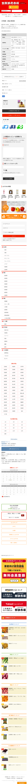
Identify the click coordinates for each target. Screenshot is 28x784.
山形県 (13, 372)
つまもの (6, 355)
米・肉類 (5, 321)
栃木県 (13, 375)
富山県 (13, 384)
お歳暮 (14, 530)
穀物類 (5, 289)
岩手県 (22, 366)
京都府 (13, 390)
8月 (13, 427)
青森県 (13, 366)
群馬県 (22, 372)
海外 (22, 411)
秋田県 (5, 369)
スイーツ (6, 335)
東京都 (13, 378)
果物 (4, 298)
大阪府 (22, 390)
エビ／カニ (6, 255)
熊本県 (13, 408)
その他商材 (5, 350)
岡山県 (5, 396)
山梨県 (5, 375)
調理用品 (6, 352)
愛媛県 (22, 402)
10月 (5, 430)
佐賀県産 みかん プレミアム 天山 (17, 696)
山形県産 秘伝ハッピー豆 (14, 666)
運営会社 (13, 776)
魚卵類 (5, 269)
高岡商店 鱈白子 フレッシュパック (17, 635)
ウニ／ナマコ (7, 261)
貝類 (5, 252)
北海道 (5, 366)
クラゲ (5, 264)
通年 (5, 433)
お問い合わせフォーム (14, 448)
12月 (22, 430)
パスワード (14, 229)
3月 (22, 422)
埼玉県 (5, 378)
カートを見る (14, 7)
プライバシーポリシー (20, 776)
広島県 (13, 396)
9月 (22, 427)
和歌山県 (22, 393)
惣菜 (5, 338)
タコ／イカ (6, 258)
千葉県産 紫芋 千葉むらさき (15, 673)
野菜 (4, 272)
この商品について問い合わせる (14, 115)
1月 (5, 422)
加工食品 (5, 327)
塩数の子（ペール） (13, 643)
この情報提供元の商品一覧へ (14, 110)
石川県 (22, 384)
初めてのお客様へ (17, 14)
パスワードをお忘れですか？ (9, 238)
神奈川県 (22, 378)
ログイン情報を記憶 (8, 232)
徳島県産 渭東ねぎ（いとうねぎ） (16, 658)
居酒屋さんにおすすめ (14, 534)
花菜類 (5, 295)
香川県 (22, 399)
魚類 (5, 249)
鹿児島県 (5, 411)
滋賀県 (5, 390)
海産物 (5, 332)
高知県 (5, 402)
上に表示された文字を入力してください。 (12, 172)
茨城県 (5, 372)
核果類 (5, 309)
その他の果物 (7, 318)
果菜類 (5, 278)
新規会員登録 (4, 14)
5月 (13, 424)
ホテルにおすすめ (14, 538)
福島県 (22, 369)
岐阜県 (13, 381)
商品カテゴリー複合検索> (14, 517)
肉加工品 (6, 330)
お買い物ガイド (8, 16)
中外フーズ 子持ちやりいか (15, 726)
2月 (13, 422)
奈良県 (13, 393)
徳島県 (13, 402)
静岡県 (5, 381)
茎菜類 (5, 284)
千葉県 (22, 375)
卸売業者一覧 (7, 776)
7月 (5, 427)
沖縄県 (13, 411)
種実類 (5, 292)
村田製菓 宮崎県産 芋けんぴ (15, 718)
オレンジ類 (6, 304)
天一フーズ (6, 121)
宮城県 (13, 369)
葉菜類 (5, 275)
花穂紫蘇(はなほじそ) (13, 757)
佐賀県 (13, 405)
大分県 (5, 408)
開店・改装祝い (14, 542)
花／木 (5, 358)
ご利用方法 (24, 14)
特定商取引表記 (20, 778)
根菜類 (5, 281)
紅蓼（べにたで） (13, 749)
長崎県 (22, 405)
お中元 (14, 526)
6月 (22, 424)
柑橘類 (5, 301)
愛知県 (13, 387)
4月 (5, 424)
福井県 (5, 387)
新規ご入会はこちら (7, 240)
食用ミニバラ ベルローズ (14, 765)
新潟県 (5, 384)
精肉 (5, 324)
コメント (6, 145)
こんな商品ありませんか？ (17, 16)
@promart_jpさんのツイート (7, 555)
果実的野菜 (6, 315)
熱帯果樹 (6, 312)
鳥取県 (5, 399)
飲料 (5, 347)
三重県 (22, 387)
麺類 (5, 344)
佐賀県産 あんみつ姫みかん (15, 704)
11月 (14, 430)
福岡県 (5, 405)
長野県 (22, 381)
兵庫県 (5, 393)
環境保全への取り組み (11, 778)
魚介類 (4, 247)
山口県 (13, 399)
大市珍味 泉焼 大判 (24, 196)
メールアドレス (14, 225)
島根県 (22, 396)
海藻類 (5, 266)
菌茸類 (5, 286)
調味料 (5, 341)
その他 (5, 414)
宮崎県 (22, 408)
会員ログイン (10, 14)
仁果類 (5, 306)
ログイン (17, 76)
